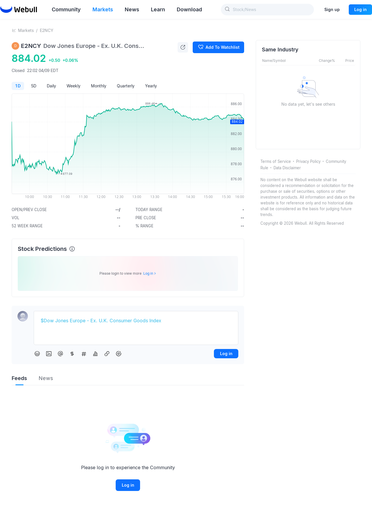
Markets (26, 30)
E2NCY (46, 30)
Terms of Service (275, 161)
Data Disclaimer (287, 167)
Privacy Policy (308, 161)
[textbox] (136, 321)
